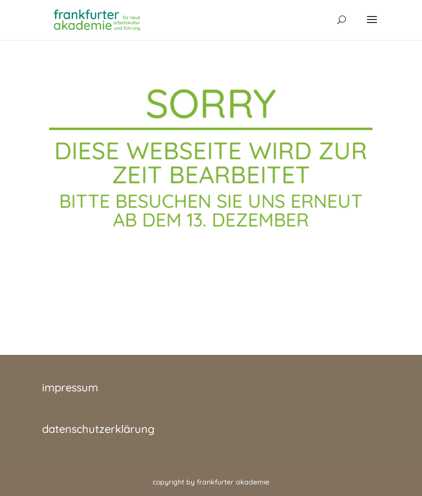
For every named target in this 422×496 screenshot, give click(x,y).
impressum (70, 387)
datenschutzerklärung (98, 429)
